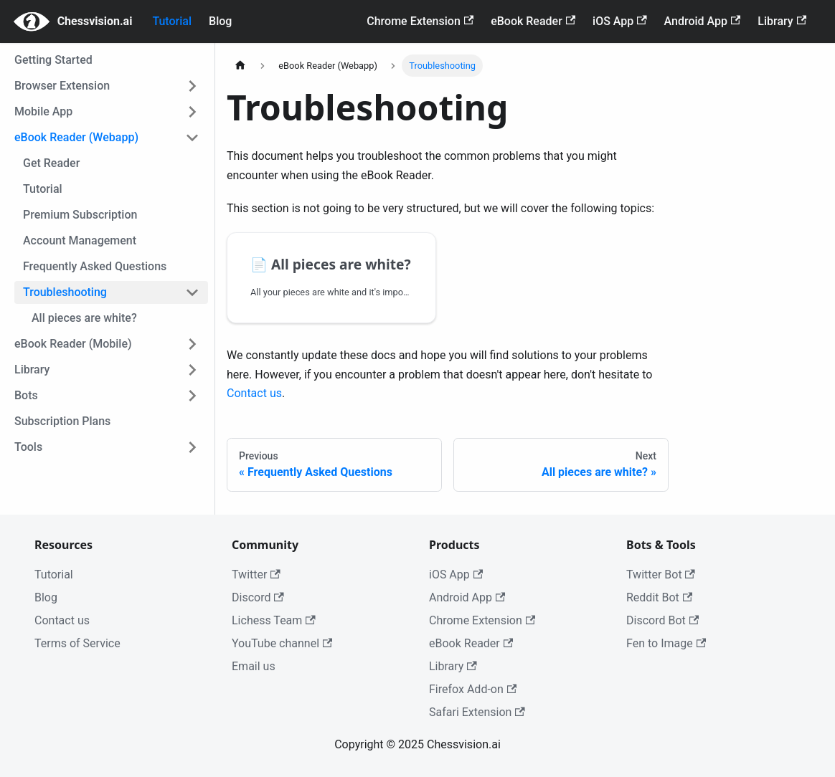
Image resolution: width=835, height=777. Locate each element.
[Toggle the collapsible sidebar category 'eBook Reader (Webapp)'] (192, 137)
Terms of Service (77, 643)
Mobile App (43, 111)
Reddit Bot (659, 597)
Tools (28, 447)
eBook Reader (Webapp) (76, 137)
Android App (702, 21)
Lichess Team (274, 620)
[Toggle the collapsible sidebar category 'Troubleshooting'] (192, 292)
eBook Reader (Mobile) (73, 344)
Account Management (79, 240)
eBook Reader (533, 21)
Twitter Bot (660, 574)
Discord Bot (662, 620)
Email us (253, 666)
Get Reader (51, 163)
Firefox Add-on (472, 689)
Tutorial (172, 21)
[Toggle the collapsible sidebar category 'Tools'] (192, 447)
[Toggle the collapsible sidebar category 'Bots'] (192, 395)
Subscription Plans (62, 421)
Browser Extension (62, 85)
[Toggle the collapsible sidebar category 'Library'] (192, 369)
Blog (220, 21)
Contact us (254, 393)
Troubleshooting (65, 292)
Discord (258, 597)
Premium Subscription (80, 214)
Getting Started (53, 60)
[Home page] (240, 65)
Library (782, 21)
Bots (26, 395)
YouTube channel (282, 643)
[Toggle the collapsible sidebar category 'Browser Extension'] (192, 86)
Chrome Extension (420, 21)
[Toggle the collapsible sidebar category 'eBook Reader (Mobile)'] (192, 344)
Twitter (256, 574)
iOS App (620, 21)
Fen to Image (666, 643)
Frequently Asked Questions (94, 266)
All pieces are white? (84, 318)
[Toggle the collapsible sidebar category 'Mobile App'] (192, 111)
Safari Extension (477, 712)
